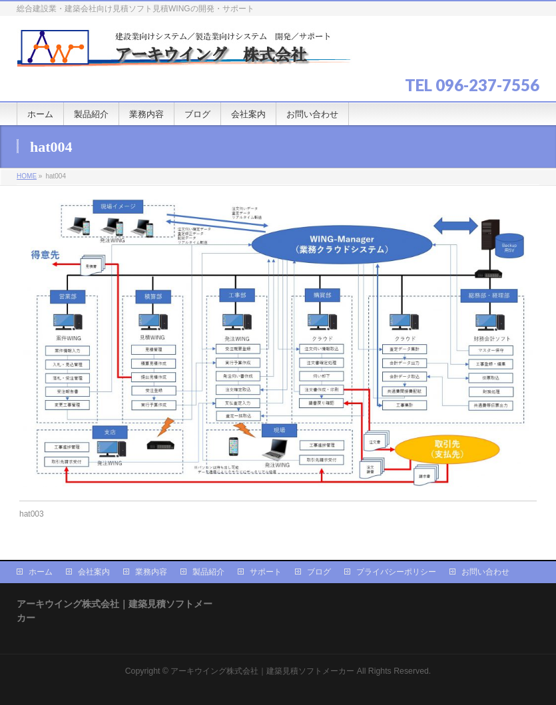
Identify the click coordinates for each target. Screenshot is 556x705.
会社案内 (94, 572)
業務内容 (151, 572)
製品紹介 (208, 572)
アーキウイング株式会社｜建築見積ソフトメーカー (262, 671)
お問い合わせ (485, 572)
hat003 (31, 514)
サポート (266, 572)
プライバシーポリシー (396, 572)
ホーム (41, 572)
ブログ (319, 572)
